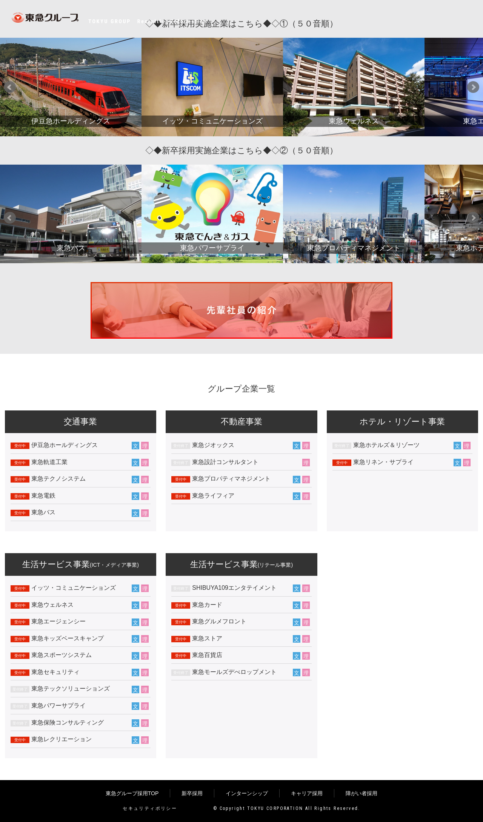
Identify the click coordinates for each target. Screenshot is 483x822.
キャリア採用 (307, 793)
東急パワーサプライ (58, 705)
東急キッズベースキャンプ (67, 638)
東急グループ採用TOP (132, 793)
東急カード (207, 604)
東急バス (43, 512)
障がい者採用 (361, 793)
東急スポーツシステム (61, 655)
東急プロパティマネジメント (231, 478)
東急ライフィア (213, 495)
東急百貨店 (207, 655)
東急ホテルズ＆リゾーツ (386, 445)
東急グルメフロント (219, 621)
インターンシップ (247, 793)
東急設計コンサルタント (225, 462)
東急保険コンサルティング (67, 722)
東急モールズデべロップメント (234, 672)
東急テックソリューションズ (70, 688)
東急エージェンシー (58, 621)
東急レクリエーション (61, 739)
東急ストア (207, 638)
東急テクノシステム (58, 478)
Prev (10, 87)
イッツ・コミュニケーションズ (73, 587)
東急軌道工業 (49, 462)
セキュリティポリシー (150, 808)
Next (473, 87)
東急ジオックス (213, 445)
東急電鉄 (43, 495)
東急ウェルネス (52, 604)
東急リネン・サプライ (383, 462)
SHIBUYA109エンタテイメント (234, 587)
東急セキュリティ (55, 672)
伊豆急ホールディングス (64, 445)
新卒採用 (192, 793)
